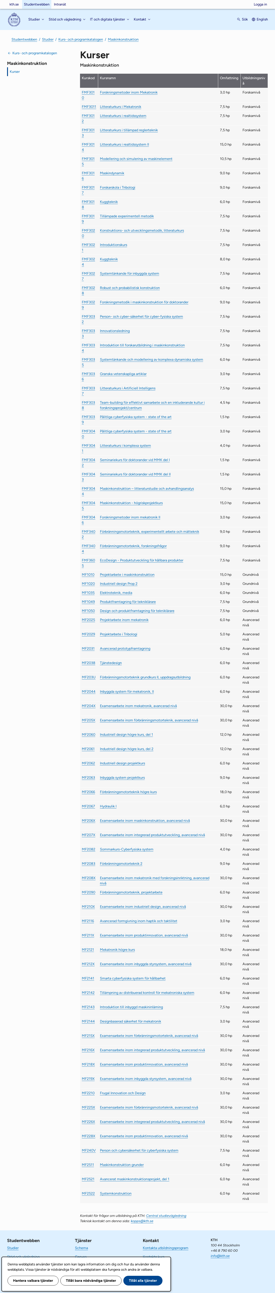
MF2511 (88, 1165)
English (262, 19)
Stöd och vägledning (23, 1257)
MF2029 (88, 634)
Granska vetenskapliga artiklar (123, 374)
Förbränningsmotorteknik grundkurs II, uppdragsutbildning (145, 677)
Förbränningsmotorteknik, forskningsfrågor (133, 546)
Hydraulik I (108, 806)
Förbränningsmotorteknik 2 (121, 863)
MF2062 (88, 763)
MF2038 (88, 663)
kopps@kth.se (142, 1221)
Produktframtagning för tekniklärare (128, 602)
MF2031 (88, 648)
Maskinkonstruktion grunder (122, 1165)
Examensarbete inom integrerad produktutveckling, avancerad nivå (152, 835)
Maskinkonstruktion (123, 39)
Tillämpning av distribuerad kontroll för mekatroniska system (147, 993)
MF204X (88, 706)
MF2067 (88, 806)
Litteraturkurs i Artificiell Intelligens (127, 388)
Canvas (80, 1257)
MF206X (88, 820)
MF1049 (88, 602)
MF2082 (88, 849)
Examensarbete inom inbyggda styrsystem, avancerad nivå (145, 964)
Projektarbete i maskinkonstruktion (127, 574)
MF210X (88, 907)
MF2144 (88, 1021)
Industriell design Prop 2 (119, 584)
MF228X (88, 1136)
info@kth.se (220, 1256)
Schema (81, 1248)
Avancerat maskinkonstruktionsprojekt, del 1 (134, 1179)
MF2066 (88, 792)
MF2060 (88, 734)
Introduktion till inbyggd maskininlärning (131, 1007)
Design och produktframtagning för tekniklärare (137, 611)
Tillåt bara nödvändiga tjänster (91, 1280)
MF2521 (88, 1179)
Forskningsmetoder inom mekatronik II (130, 517)
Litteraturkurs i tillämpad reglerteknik (129, 130)
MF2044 (88, 691)
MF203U (88, 677)
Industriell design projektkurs (122, 763)
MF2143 (88, 1007)
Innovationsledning (115, 331)
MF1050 (88, 611)
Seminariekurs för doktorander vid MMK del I (135, 460)
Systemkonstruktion (116, 1193)
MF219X (88, 1079)
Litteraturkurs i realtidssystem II (124, 144)
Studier (47, 39)
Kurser (15, 71)
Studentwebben (37, 4)
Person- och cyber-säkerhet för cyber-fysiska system (141, 316)
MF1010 (88, 574)
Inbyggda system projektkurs (122, 777)
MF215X (88, 1036)
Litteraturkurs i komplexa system (125, 445)
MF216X (88, 1050)
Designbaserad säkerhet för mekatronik (130, 1021)
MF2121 (88, 950)
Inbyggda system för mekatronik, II (127, 691)
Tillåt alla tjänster (143, 1280)
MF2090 (88, 892)
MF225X (88, 1107)
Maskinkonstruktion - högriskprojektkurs (131, 503)
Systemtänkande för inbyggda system (129, 273)
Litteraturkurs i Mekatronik (120, 107)
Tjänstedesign (111, 663)
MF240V (89, 1150)
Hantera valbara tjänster (33, 1280)
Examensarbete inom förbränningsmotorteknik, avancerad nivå (149, 720)
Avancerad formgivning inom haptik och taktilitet (138, 921)
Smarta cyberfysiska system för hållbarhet (133, 978)
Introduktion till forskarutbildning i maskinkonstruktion (142, 345)
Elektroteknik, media (116, 593)
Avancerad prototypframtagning (125, 648)
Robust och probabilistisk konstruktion (130, 288)
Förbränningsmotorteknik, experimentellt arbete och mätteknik (149, 531)
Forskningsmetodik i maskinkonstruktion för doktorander (144, 302)
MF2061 (88, 749)
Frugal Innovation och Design (123, 1093)
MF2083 (88, 863)
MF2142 (88, 993)
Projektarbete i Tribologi (118, 634)
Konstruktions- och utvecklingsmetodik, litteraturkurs (142, 230)
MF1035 (88, 593)
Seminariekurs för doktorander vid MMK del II (135, 474)
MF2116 (88, 921)
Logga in (260, 4)
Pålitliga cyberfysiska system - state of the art (136, 417)
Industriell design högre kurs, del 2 (126, 749)
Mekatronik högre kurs (117, 950)
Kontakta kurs (153, 1257)
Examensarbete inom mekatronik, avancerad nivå (138, 706)
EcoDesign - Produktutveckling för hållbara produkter (141, 560)
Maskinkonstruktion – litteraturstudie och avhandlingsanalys (147, 488)
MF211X (88, 935)
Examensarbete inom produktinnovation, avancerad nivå (144, 935)
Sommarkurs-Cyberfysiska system (126, 849)
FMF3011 (89, 107)
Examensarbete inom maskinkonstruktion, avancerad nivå (145, 820)
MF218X (88, 1064)
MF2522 (88, 1193)
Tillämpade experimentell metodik (127, 216)
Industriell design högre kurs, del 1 (126, 734)
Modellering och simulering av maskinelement (136, 159)
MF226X (88, 1122)
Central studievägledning (166, 1216)
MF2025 (88, 620)
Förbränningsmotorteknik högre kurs (128, 792)
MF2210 (88, 1093)
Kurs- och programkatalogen (80, 39)
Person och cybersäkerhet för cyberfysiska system (139, 1150)
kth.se (14, 4)
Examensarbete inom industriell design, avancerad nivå (143, 907)
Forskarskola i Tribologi (117, 187)
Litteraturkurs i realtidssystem (123, 116)
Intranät (60, 4)
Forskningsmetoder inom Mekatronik (129, 92)
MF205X (88, 720)
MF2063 (88, 777)
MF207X (88, 835)
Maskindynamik (112, 173)
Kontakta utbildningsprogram (165, 1248)
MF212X (88, 964)
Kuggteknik (109, 202)
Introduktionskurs (113, 245)
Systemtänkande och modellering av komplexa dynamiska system (151, 359)
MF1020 (88, 584)
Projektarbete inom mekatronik (124, 620)
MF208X (88, 878)
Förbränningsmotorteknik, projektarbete (131, 892)
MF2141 (88, 978)
